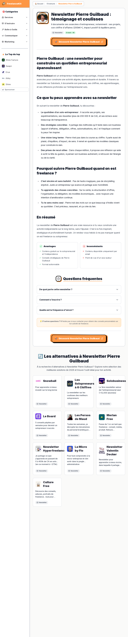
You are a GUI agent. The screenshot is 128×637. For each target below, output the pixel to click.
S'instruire (51, 4)
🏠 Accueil (39, 4)
